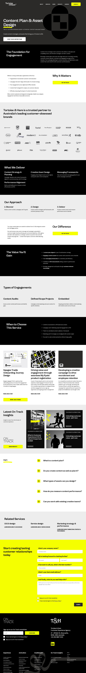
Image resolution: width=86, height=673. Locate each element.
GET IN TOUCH (65, 82)
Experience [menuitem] (7, 653)
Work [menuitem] (53, 4)
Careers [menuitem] (67, 4)
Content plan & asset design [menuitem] (24, 670)
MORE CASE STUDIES (15, 399)
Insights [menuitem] (60, 4)
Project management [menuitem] (38, 657)
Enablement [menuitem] (38, 653)
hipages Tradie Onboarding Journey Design (13, 373)
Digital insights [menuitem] (53, 660)
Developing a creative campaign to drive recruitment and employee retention (69, 357)
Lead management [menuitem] (22, 663)
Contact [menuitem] (76, 4)
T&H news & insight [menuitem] (54, 662)
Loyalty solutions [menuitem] (37, 664)
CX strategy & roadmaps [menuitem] (7, 662)
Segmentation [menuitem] (6, 665)
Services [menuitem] (48, 4)
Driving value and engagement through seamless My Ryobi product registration (41, 374)
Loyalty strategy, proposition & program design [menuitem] (24, 668)
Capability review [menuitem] (37, 659)
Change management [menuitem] (38, 667)
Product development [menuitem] (38, 662)
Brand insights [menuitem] (53, 659)
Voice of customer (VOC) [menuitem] (7, 670)
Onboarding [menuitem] (21, 665)
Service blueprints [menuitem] (6, 660)
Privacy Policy (57, 601)
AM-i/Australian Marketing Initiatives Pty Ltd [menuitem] (71, 660)
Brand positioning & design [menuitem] (23, 657)
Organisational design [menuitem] (38, 666)
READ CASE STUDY (8, 393)
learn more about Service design (40, 527)
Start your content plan (14, 39)
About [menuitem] (41, 4)
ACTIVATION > (26, 29)
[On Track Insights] (8, 439)
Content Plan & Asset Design (37, 29)
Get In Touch (65, 233)
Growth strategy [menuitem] (22, 659)
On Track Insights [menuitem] (57, 653)
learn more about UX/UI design (13, 527)
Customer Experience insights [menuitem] (56, 657)
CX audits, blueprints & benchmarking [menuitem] (7, 658)
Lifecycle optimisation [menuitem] (7, 667)
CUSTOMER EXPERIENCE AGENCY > (15, 29)
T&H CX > (5, 29)
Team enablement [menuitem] (37, 669)
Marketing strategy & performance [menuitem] (22, 661)
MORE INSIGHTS (13, 446)
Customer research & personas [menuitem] (8, 663)
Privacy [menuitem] (68, 662)
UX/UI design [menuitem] (21, 672)
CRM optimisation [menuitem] (37, 660)
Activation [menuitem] (22, 653)
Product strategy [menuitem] (6, 669)
